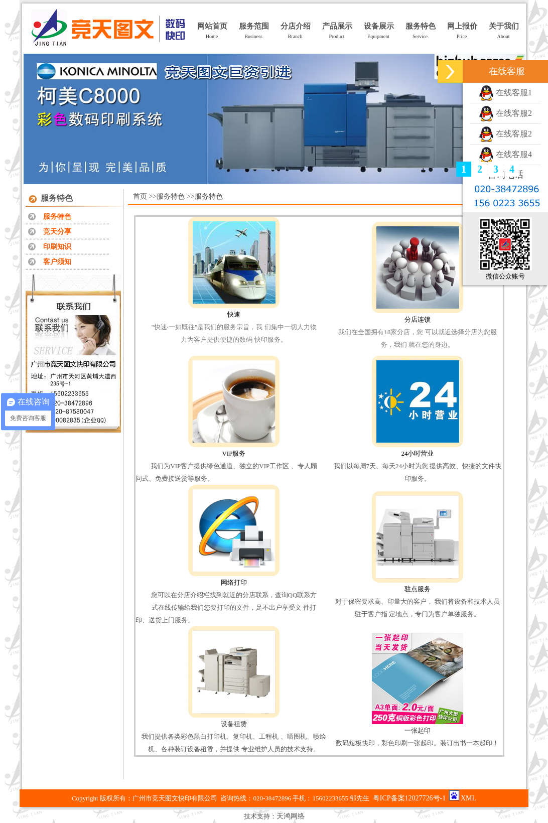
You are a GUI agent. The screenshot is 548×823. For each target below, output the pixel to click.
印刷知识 (57, 246)
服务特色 (420, 26)
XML (468, 798)
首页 (140, 196)
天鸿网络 (291, 816)
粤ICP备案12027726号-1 (409, 798)
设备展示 (379, 26)
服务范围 (254, 26)
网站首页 (212, 26)
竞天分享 (57, 231)
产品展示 (337, 26)
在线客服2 (505, 113)
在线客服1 (505, 92)
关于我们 (504, 26)
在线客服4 (505, 154)
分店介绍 (296, 26)
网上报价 (462, 26)
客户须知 (57, 261)
